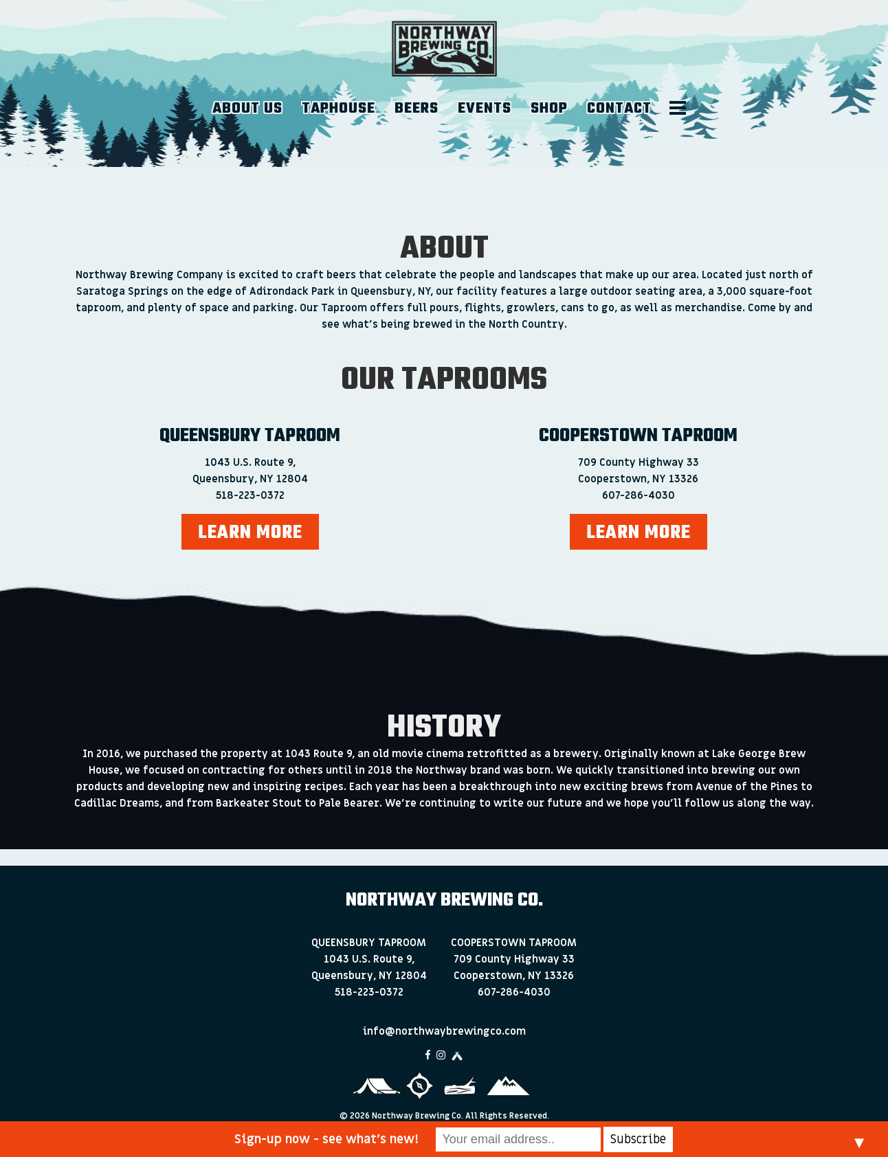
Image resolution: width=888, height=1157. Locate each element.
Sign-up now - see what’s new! (326, 1139)
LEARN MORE (250, 533)
